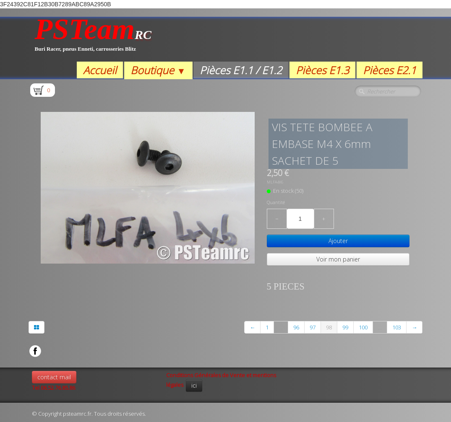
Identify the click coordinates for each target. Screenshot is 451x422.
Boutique (157, 70)
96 (296, 327)
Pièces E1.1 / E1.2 (241, 70)
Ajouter (338, 241)
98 (329, 327)
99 (345, 327)
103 (396, 327)
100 (363, 327)
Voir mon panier (338, 259)
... (281, 327)
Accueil (100, 70)
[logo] (93, 39)
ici (194, 385)
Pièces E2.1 (389, 70)
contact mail (54, 377)
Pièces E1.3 (322, 70)
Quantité (276, 202)
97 (312, 327)
